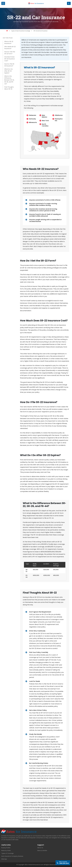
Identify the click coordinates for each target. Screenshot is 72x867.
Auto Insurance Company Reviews (12, 856)
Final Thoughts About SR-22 (9, 88)
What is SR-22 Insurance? (8, 42)
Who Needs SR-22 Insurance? (10, 47)
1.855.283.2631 (64, 862)
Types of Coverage (7, 853)
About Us (40, 848)
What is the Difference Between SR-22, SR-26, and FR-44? (9, 80)
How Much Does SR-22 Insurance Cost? (9, 59)
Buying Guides (5, 848)
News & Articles (42, 850)
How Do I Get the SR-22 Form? (9, 53)
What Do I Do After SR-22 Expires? (8, 71)
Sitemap (4, 859)
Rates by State (6, 850)
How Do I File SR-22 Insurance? (9, 65)
